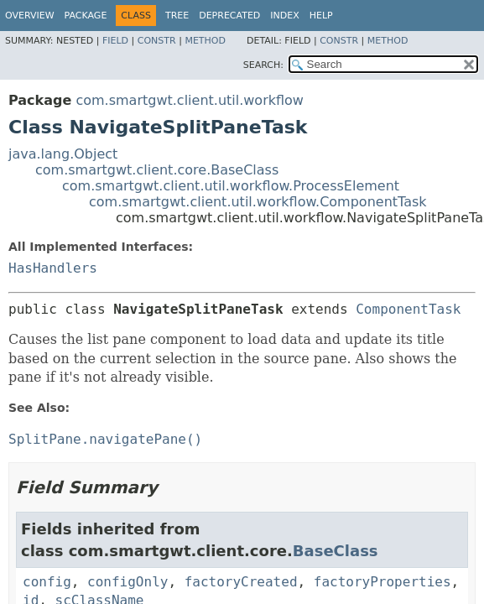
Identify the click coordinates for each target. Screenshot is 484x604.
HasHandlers (52, 268)
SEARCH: (263, 65)
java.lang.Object (62, 154)
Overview (30, 15)
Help (321, 15)
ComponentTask (408, 309)
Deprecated (229, 15)
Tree (177, 15)
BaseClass (335, 551)
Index (284, 15)
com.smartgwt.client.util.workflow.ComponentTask (258, 202)
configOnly (127, 582)
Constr (157, 40)
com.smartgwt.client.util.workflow (189, 100)
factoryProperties (382, 582)
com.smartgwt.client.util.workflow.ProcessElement (230, 186)
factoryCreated (241, 582)
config (47, 582)
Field (115, 40)
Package (86, 15)
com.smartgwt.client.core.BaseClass (156, 170)
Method (205, 40)
